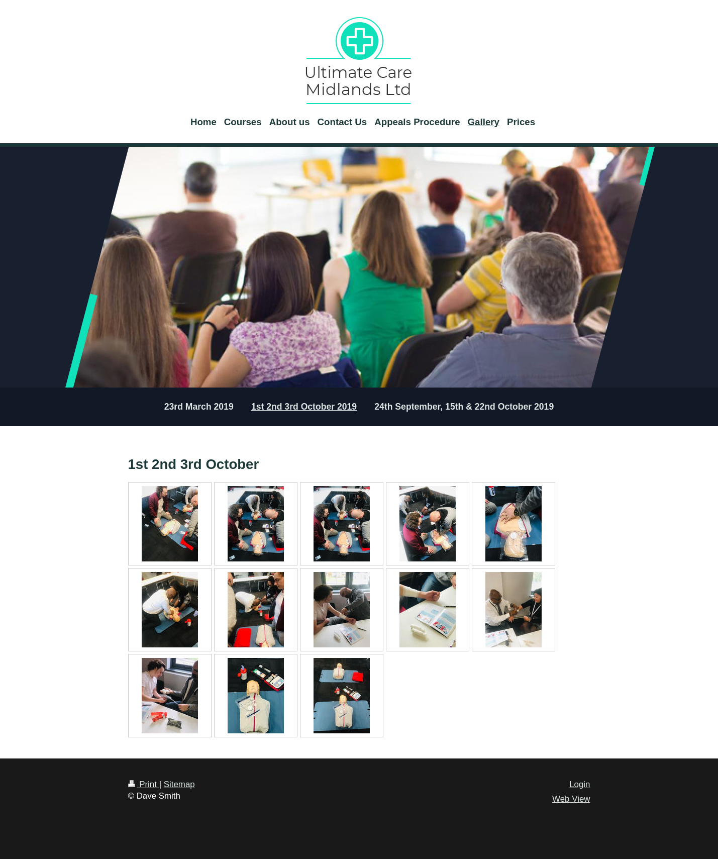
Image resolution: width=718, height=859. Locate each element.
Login (579, 784)
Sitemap (179, 784)
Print (143, 784)
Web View (571, 799)
